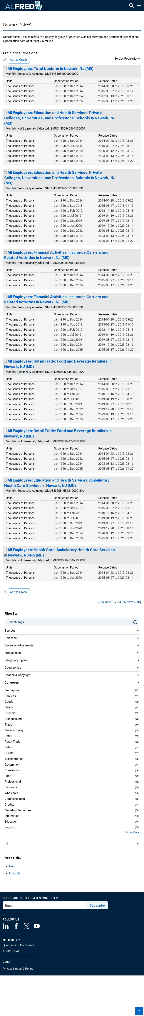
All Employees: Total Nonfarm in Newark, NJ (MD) (50, 68)
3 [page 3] (118, 602)
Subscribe (97, 905)
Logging (10, 827)
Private (9, 753)
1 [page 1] (113, 602)
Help (12, 866)
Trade (8, 724)
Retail (8, 736)
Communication (15, 799)
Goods (9, 701)
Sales (8, 747)
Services (10, 696)
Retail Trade (12, 741)
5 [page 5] (122, 602)
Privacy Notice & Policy (18, 968)
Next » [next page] (131, 602)
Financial (10, 713)
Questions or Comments (18, 945)
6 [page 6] (125, 602)
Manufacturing (14, 730)
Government (12, 764)
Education (11, 821)
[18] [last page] (138, 602)
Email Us (14, 873)
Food (8, 776)
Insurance (11, 787)
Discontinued (13, 719)
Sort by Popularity (125, 58)
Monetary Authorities (18, 810)
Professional (13, 781)
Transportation (14, 759)
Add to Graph (18, 59)
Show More (132, 832)
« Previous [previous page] (104, 602)
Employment (13, 690)
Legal (6, 961)
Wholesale (11, 793)
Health (9, 707)
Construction (13, 770)
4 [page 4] (120, 602)
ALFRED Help (11, 951)
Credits (9, 804)
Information (12, 816)
